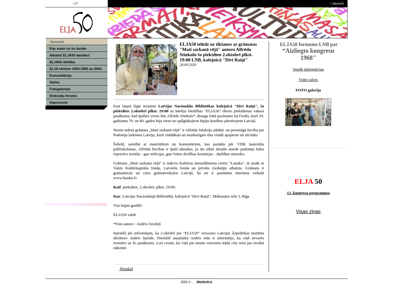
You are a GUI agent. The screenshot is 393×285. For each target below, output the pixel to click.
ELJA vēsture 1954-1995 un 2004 (76, 69)
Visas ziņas (308, 211)
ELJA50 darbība (62, 62)
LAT (76, 3)
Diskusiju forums (63, 96)
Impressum (59, 102)
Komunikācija (61, 75)
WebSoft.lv (204, 282)
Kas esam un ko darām (68, 48)
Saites (55, 82)
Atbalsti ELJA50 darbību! (70, 55)
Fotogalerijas (60, 89)
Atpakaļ (126, 269)
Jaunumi (338, 3)
